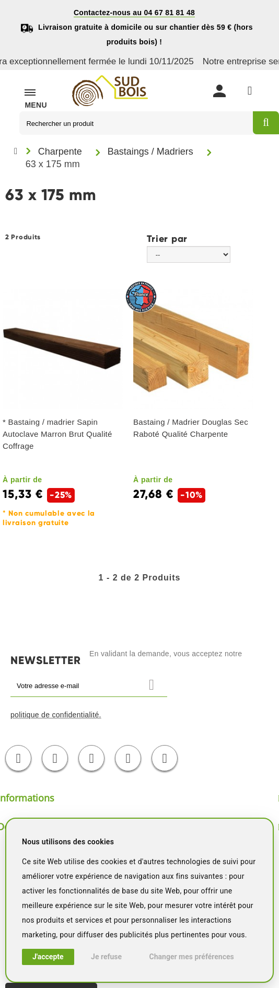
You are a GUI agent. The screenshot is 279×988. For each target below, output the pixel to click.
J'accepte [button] (48, 956)
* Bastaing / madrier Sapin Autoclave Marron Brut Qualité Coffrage (57, 433)
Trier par (167, 238)
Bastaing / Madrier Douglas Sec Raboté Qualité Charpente (190, 427)
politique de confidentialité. (55, 715)
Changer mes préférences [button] (191, 956)
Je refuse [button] (106, 956)
